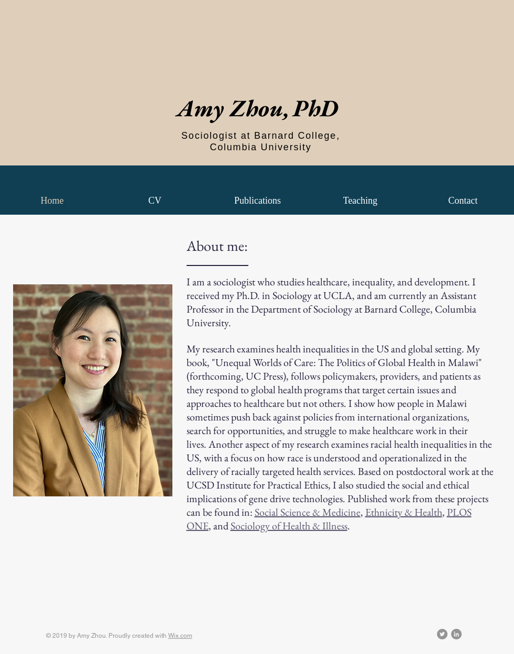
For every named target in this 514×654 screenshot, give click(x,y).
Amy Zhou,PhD (257, 108)
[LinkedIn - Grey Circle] (456, 634)
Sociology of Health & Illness (289, 526)
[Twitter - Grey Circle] (442, 634)
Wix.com (180, 635)
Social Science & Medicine (307, 512)
